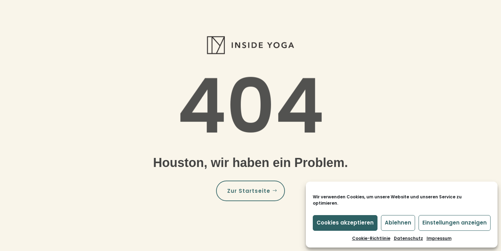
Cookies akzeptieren (345, 222)
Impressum (439, 238)
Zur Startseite (248, 191)
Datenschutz (408, 238)
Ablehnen (398, 222)
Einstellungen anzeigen (454, 222)
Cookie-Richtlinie (371, 238)
